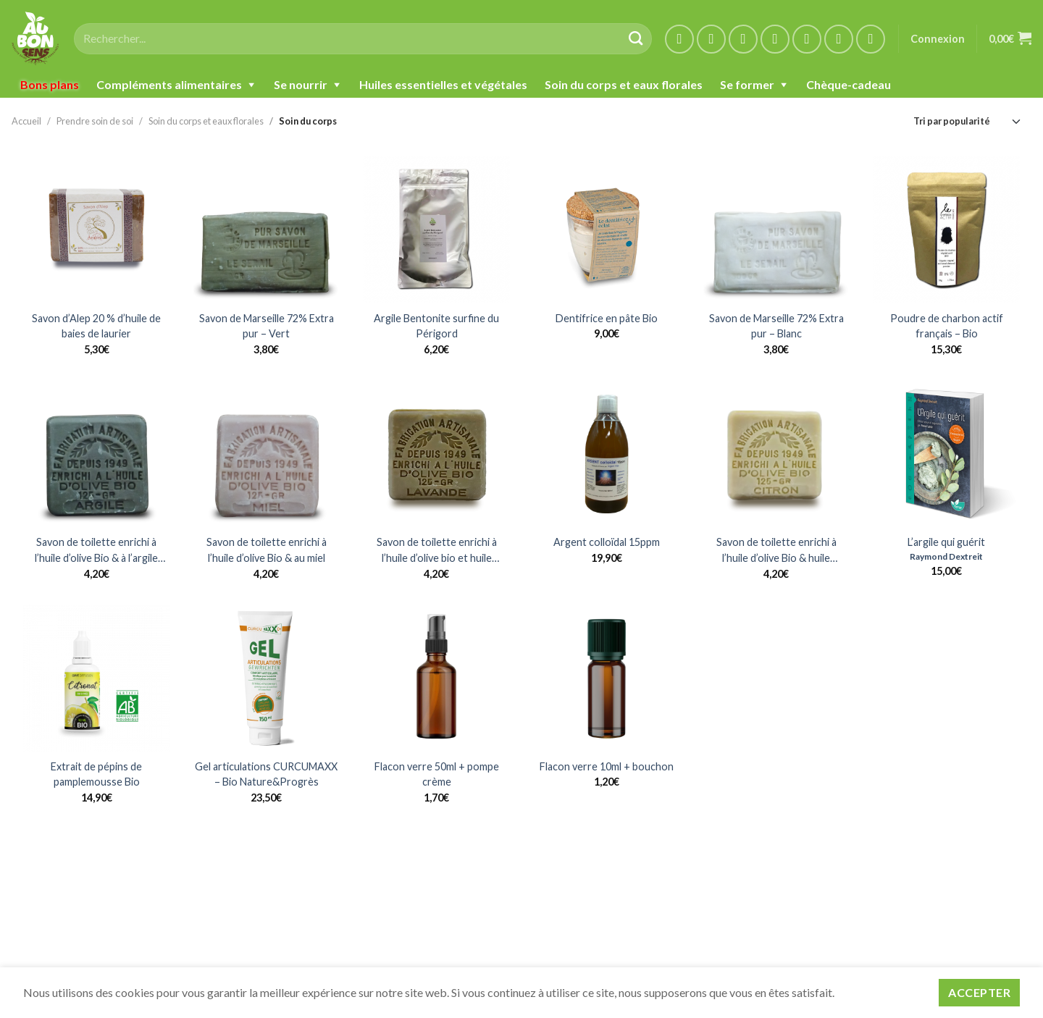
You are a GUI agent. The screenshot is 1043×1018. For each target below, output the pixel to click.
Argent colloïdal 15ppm (606, 542)
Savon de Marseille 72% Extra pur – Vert (266, 326)
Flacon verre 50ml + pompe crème (436, 774)
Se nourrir (300, 84)
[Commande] (967, 121)
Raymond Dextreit (946, 556)
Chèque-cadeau (848, 84)
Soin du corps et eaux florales (624, 84)
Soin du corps (308, 121)
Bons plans (49, 84)
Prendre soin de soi (94, 121)
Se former (747, 84)
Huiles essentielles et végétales (443, 84)
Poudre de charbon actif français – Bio (946, 326)
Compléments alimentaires (169, 84)
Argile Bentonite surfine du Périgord (436, 326)
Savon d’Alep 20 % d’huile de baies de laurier (96, 326)
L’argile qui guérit (946, 542)
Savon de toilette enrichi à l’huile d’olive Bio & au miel (266, 550)
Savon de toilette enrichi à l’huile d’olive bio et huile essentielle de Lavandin (437, 550)
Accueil (26, 121)
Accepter (979, 992)
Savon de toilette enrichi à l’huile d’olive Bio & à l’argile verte (96, 550)
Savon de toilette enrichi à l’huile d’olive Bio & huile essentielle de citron (776, 550)
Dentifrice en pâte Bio (607, 318)
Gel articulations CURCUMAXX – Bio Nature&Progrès (266, 774)
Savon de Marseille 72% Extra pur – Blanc (776, 326)
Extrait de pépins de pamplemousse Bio (96, 774)
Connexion (937, 39)
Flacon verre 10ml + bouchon (607, 766)
